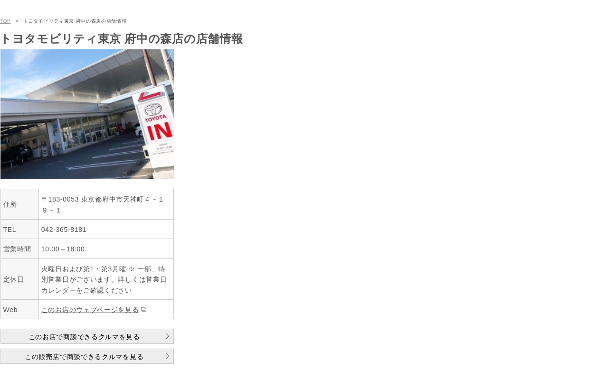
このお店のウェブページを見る (90, 309)
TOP (5, 21)
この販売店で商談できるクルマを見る (84, 356)
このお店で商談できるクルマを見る (84, 337)
